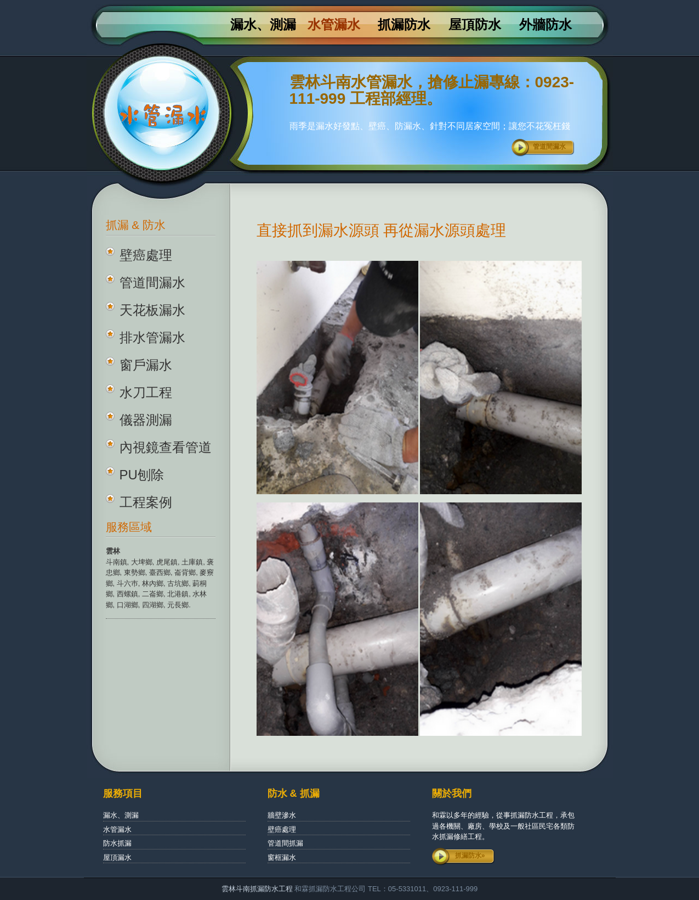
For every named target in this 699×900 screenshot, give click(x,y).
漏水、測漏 (263, 24)
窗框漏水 (282, 857)
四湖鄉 (152, 605)
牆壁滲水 (282, 815)
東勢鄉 (134, 572)
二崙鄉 (152, 594)
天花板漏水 (152, 310)
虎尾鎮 (167, 562)
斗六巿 (127, 583)
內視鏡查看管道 (166, 447)
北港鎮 (178, 594)
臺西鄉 (160, 572)
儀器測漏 (146, 419)
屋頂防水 (474, 24)
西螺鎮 (127, 594)
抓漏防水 (404, 24)
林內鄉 (152, 583)
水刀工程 (146, 392)
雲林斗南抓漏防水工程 (257, 889)
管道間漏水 (549, 146)
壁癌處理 (146, 255)
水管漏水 (334, 24)
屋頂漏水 (117, 857)
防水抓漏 (117, 843)
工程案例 (146, 502)
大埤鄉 (141, 562)
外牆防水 (545, 24)
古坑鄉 (178, 583)
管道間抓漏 (285, 843)
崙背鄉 (185, 572)
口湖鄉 (127, 605)
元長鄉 (178, 605)
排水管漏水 (152, 337)
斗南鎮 (116, 562)
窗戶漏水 (146, 364)
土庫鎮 (192, 562)
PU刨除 (142, 474)
